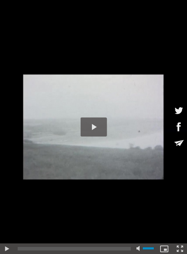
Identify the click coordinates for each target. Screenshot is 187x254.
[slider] (74, 248)
